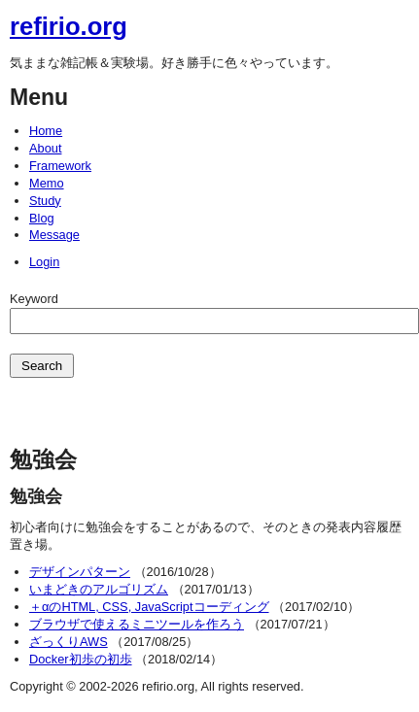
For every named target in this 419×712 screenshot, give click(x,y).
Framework (60, 165)
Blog (41, 218)
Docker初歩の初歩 (80, 659)
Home (45, 130)
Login (44, 261)
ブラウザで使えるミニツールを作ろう (136, 624)
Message (54, 234)
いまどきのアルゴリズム (98, 589)
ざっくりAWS (68, 641)
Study (45, 200)
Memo (46, 183)
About (45, 148)
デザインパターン (79, 571)
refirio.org (68, 26)
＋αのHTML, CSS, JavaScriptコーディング (149, 606)
